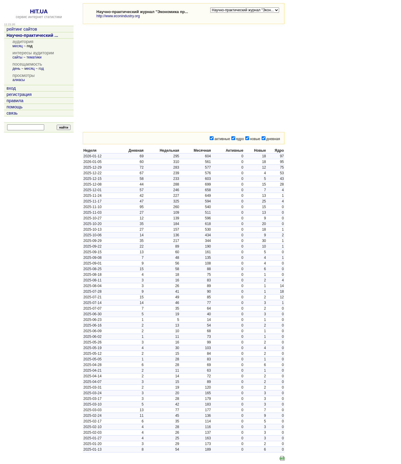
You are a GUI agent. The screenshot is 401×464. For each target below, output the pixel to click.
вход (11, 88)
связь (12, 113)
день (16, 68)
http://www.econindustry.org (118, 16)
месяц (17, 46)
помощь (15, 106)
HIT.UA (39, 11)
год (41, 68)
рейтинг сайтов (22, 29)
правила (15, 100)
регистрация (19, 94)
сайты (17, 57)
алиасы (18, 80)
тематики (34, 57)
